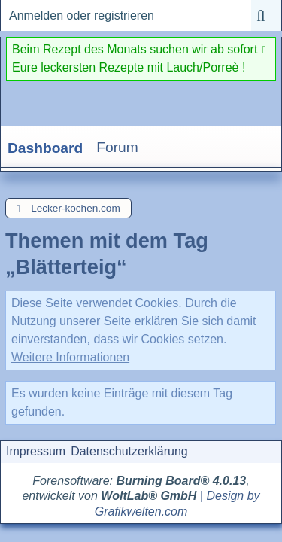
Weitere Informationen (70, 357)
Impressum (35, 451)
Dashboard (45, 148)
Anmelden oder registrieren (81, 15)
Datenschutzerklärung (129, 451)
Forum (117, 147)
